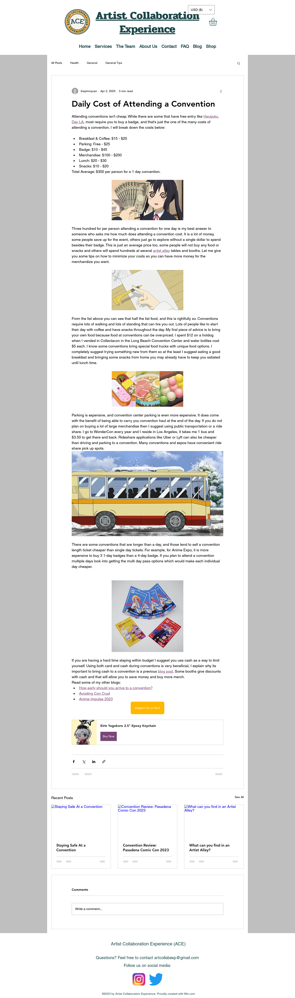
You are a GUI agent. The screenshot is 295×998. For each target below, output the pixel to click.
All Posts (56, 62)
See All (239, 797)
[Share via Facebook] (74, 761)
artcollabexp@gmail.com (176, 957)
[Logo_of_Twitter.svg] (156, 979)
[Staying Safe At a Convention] (81, 821)
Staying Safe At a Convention (71, 847)
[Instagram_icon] (139, 979)
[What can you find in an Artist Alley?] (214, 821)
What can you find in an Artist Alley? (209, 847)
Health (74, 62)
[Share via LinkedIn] (94, 761)
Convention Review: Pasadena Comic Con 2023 (146, 847)
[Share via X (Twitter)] (84, 761)
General (92, 62)
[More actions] (220, 91)
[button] (217, 22)
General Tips (114, 62)
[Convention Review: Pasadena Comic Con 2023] (147, 821)
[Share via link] (104, 761)
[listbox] (201, 9)
